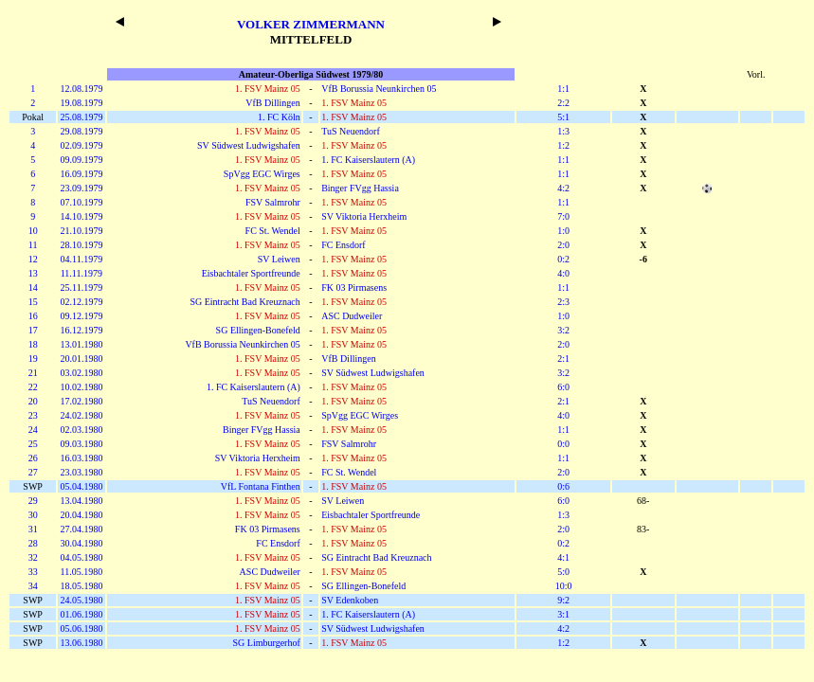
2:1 (563, 358)
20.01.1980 (81, 358)
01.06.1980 (81, 614)
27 (33, 472)
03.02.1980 (81, 373)
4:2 (563, 188)
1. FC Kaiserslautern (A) (368, 159)
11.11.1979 (81, 273)
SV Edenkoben (349, 600)
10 (33, 230)
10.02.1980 (81, 387)
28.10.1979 (81, 245)
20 (33, 401)
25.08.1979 (81, 117)
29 (33, 500)
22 (33, 387)
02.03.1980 (81, 429)
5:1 (563, 117)
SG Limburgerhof (266, 642)
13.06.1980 (81, 642)
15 (33, 301)
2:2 (563, 103)
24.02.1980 (81, 415)
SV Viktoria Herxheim (364, 216)
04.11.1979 (82, 259)
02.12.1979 (81, 301)
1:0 (563, 230)
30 (33, 515)
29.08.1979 (81, 131)
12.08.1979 (81, 88)
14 (33, 287)
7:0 (563, 216)
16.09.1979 (81, 174)
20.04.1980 (81, 515)
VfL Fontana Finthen (260, 486)
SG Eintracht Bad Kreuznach (244, 301)
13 (33, 273)
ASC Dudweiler (351, 316)
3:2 (563, 330)
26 (33, 458)
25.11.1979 (82, 287)
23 (33, 415)
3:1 (563, 614)
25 (33, 444)
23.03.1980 (81, 472)
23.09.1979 (81, 188)
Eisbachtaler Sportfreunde (251, 273)
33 (33, 571)
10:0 (563, 586)
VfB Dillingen (272, 103)
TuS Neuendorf (350, 131)
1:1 (563, 88)
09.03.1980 (81, 444)
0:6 (563, 486)
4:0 (563, 273)
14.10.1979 (81, 216)
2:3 (563, 301)
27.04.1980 (81, 529)
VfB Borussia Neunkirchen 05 (378, 88)
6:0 (563, 387)
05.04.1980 (81, 486)
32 (33, 557)
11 (33, 245)
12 (33, 259)
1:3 (563, 131)
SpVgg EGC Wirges (262, 174)
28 (33, 543)
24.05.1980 (81, 600)
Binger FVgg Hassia (360, 188)
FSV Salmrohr (272, 202)
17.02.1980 (81, 401)
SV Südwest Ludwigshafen (248, 145)
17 (33, 330)
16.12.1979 (81, 330)
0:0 (563, 444)
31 (33, 529)
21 (33, 373)
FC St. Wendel (272, 230)
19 (33, 358)
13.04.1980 (81, 500)
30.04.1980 (81, 543)
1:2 (563, 145)
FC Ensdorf (343, 245)
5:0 (563, 571)
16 (33, 316)
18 (33, 344)
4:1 (563, 557)
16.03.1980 (81, 458)
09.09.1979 (81, 159)
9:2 (563, 600)
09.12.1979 (81, 316)
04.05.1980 (81, 557)
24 (33, 429)
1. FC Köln (279, 117)
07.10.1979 (81, 202)
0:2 (563, 259)
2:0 (563, 245)
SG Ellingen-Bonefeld (258, 330)
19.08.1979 (81, 103)
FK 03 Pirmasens (354, 287)
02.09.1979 (81, 145)
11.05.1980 (82, 571)
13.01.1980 (81, 344)
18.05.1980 (81, 586)
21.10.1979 (81, 230)
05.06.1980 (81, 628)
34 (33, 586)
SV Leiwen (279, 259)
